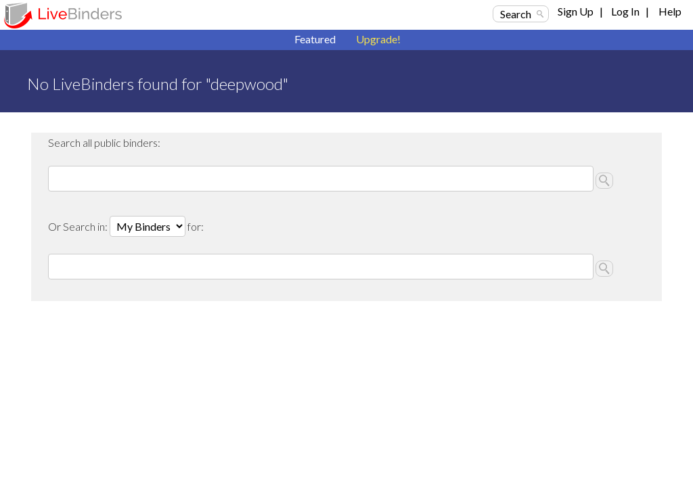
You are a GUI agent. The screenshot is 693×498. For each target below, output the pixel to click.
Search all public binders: (104, 142)
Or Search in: (79, 226)
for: (195, 226)
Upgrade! (378, 38)
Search (515, 13)
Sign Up (576, 11)
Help (669, 11)
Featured (315, 38)
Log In (625, 11)
